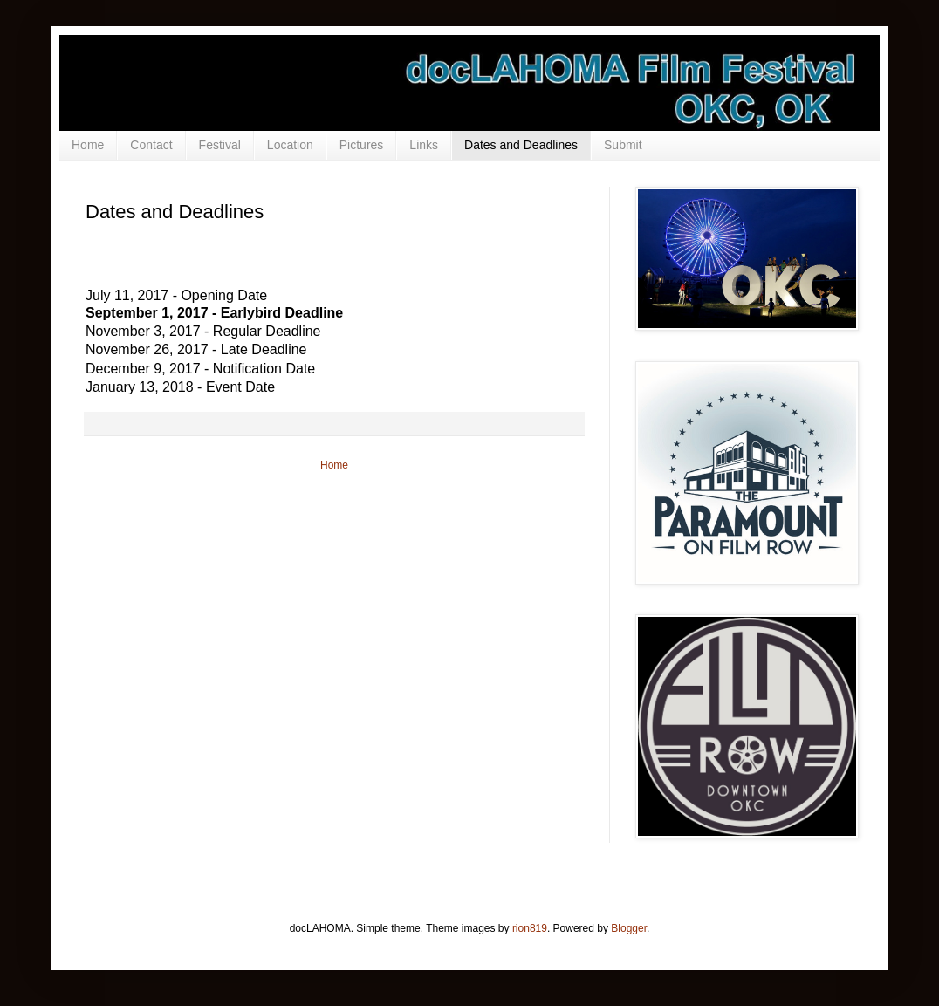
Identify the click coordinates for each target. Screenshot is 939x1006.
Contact (151, 145)
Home (88, 145)
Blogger (629, 928)
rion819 (529, 928)
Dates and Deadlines (521, 145)
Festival (220, 145)
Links (423, 145)
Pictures (361, 145)
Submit (623, 145)
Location (290, 145)
